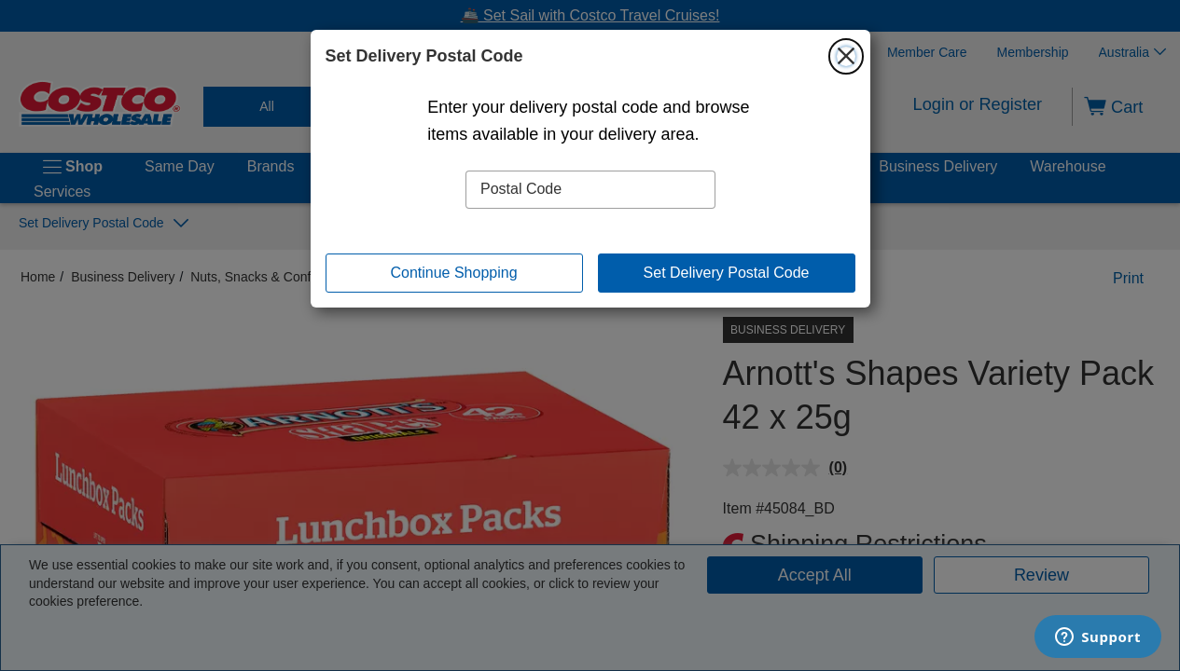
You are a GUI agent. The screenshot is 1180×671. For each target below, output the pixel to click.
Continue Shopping (453, 273)
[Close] (846, 56)
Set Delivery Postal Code (727, 273)
